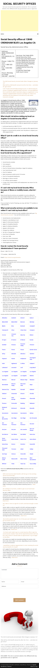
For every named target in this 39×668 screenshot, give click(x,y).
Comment (19, 573)
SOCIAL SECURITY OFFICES (19, 3)
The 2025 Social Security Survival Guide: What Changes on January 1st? (19, 637)
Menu (2, 34)
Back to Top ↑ (34, 666)
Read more (6, 501)
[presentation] (12, 593)
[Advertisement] (19, 20)
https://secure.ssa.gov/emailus (12, 257)
